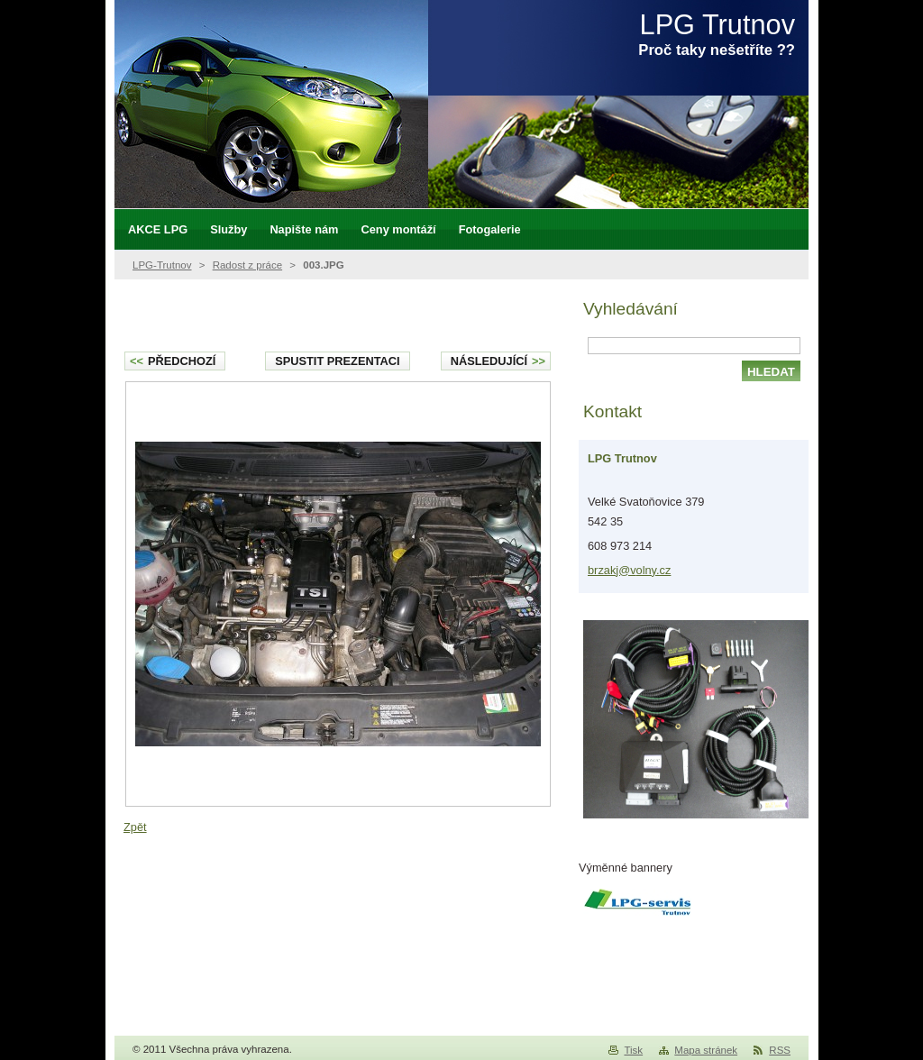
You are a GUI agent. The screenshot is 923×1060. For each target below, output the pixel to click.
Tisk (633, 1050)
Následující (498, 361)
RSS (779, 1050)
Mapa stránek (705, 1050)
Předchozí (172, 361)
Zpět (135, 827)
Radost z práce (247, 265)
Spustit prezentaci (337, 361)
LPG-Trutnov (162, 265)
